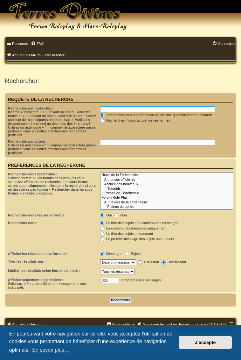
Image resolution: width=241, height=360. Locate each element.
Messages (111, 254)
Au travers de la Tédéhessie (166, 202)
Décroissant (174, 262)
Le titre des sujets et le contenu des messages (139, 223)
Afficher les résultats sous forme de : (39, 254)
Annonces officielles (166, 180)
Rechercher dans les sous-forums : (37, 215)
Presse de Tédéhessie (166, 193)
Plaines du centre (166, 207)
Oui (106, 215)
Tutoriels (166, 189)
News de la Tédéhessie (166, 175)
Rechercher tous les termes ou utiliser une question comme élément (156, 115)
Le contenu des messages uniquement (133, 228)
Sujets (133, 254)
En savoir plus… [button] (50, 350)
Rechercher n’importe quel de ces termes (135, 120)
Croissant (148, 262)
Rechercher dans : (23, 223)
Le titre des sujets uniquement (126, 234)
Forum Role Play (166, 197)
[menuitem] (37, 44)
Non (120, 215)
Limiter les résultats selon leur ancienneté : (44, 270)
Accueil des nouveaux (166, 184)
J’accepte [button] (205, 342)
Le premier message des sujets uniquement (137, 239)
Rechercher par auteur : (27, 141)
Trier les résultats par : (26, 261)
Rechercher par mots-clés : (30, 108)
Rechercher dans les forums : (32, 174)
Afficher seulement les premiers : (35, 280)
